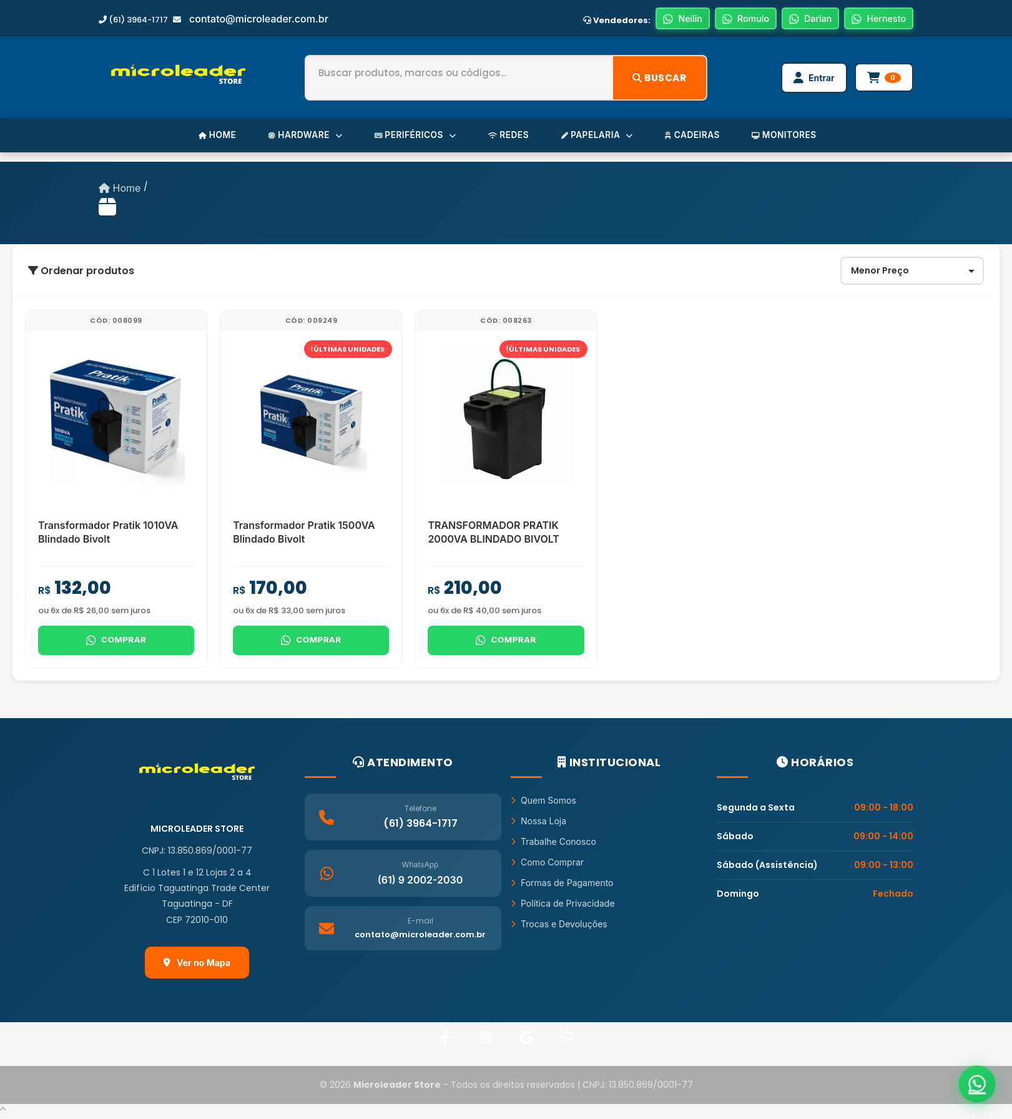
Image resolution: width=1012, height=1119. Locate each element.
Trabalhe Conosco (553, 846)
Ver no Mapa (197, 967)
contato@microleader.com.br (258, 19)
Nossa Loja (538, 826)
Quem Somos (543, 805)
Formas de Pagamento (562, 887)
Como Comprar (547, 867)
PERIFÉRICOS (411, 137)
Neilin (669, 19)
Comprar (116, 644)
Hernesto (876, 19)
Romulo (735, 19)
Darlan (804, 19)
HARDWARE (298, 137)
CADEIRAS (699, 137)
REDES (508, 137)
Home (119, 191)
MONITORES (794, 137)
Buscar (657, 79)
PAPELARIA (599, 137)
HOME (207, 137)
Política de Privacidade (563, 908)
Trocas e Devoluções (559, 929)
